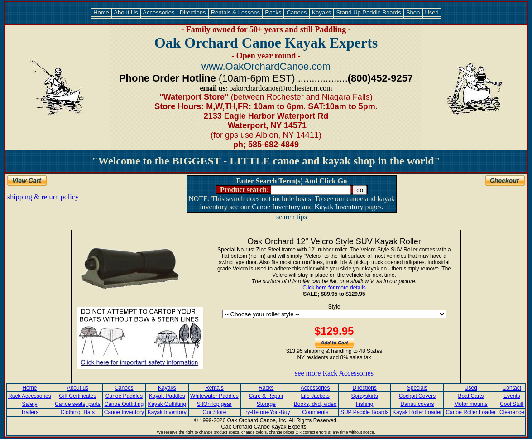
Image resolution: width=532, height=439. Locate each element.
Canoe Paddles (124, 396)
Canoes (296, 12)
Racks (273, 12)
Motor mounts (470, 404)
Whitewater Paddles (214, 396)
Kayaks (321, 12)
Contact (512, 388)
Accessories (158, 12)
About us (77, 388)
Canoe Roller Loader (471, 412)
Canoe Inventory (124, 412)
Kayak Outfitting (167, 404)
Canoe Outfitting (124, 404)
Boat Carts (471, 396)
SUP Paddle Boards (364, 412)
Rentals (214, 388)
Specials (417, 388)
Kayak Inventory (167, 412)
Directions (192, 12)
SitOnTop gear (214, 404)
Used (432, 12)
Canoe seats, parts (78, 404)
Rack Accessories (29, 396)
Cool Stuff (511, 404)
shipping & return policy (43, 197)
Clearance (511, 412)
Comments (315, 412)
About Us (125, 12)
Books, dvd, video (315, 404)
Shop (413, 12)
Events (511, 396)
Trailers (30, 412)
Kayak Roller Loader (417, 412)
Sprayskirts (364, 396)
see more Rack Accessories (334, 373)
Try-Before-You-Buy (266, 412)
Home (101, 12)
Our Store (214, 412)
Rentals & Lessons (235, 12)
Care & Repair (266, 396)
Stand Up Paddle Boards (369, 12)
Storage (266, 404)
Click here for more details (333, 288)
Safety (29, 404)
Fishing (365, 404)
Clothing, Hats (78, 412)
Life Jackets (315, 396)
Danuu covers (417, 404)
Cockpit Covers (417, 396)
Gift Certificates (77, 396)
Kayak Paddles (167, 396)
